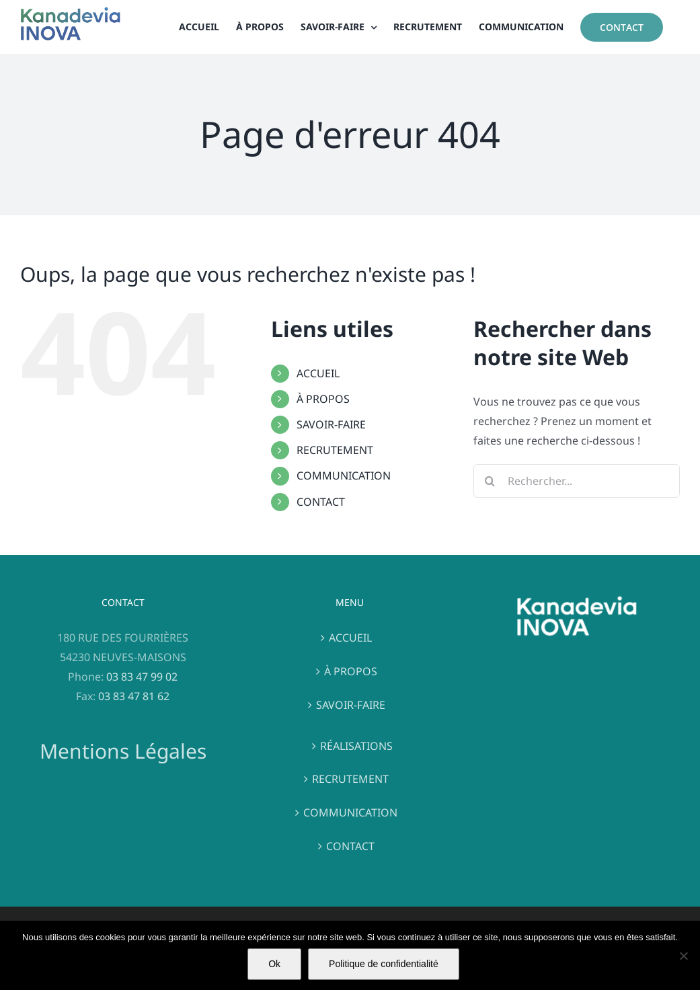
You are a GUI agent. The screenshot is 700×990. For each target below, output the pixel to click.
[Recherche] (490, 481)
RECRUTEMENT (335, 450)
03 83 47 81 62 (133, 696)
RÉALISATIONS (356, 745)
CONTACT (321, 501)
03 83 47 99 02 (142, 676)
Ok (274, 963)
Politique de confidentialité (383, 963)
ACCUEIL (318, 373)
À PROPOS (323, 398)
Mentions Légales (123, 751)
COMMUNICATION (344, 475)
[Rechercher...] (576, 481)
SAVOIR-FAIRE (331, 424)
